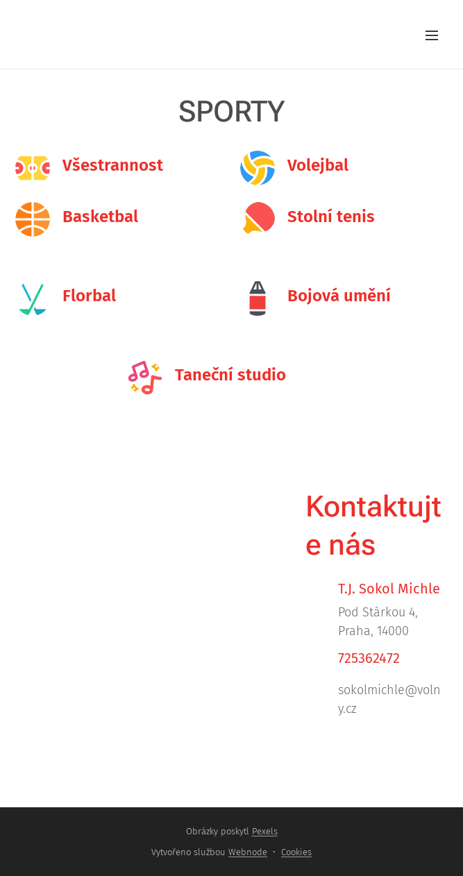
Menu (432, 35)
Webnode (247, 852)
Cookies (296, 852)
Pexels (265, 831)
